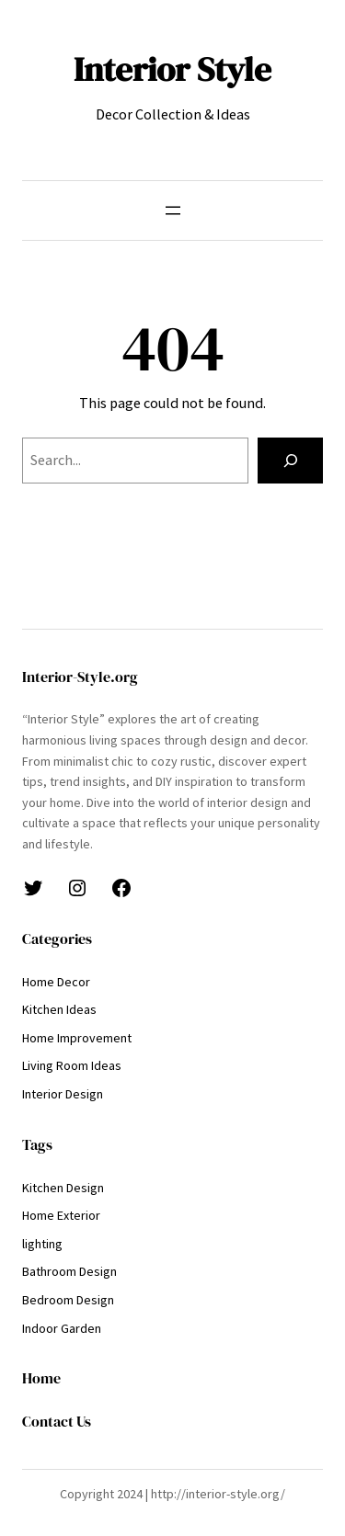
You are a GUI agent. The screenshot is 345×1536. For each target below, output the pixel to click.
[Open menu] (173, 210)
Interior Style (172, 69)
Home (41, 1378)
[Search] (290, 461)
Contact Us (56, 1421)
